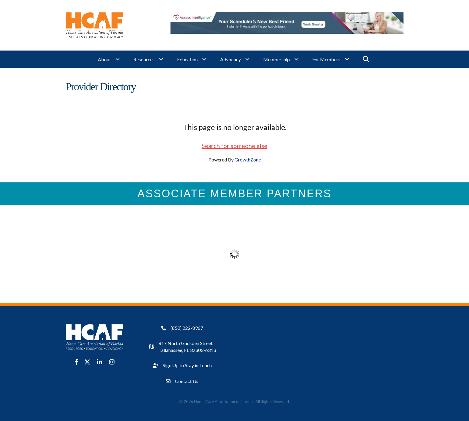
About (104, 58)
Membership (276, 58)
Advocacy (230, 58)
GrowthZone (247, 158)
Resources (144, 58)
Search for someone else (234, 144)
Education (187, 58)
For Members (326, 58)
